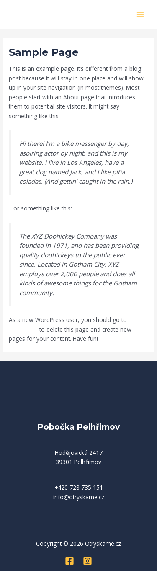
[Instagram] (87, 561)
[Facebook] (69, 561)
